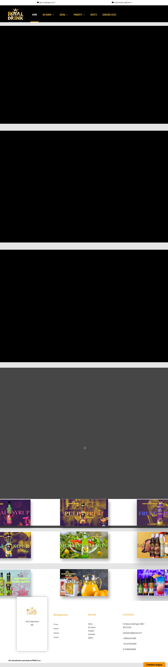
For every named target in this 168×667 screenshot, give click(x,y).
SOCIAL (62, 14)
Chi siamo (47, 14)
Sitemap (56, 633)
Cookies (56, 628)
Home (34, 14)
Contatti (56, 637)
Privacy (56, 624)
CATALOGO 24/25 (109, 14)
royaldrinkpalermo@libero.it (123, 2)
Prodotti (78, 14)
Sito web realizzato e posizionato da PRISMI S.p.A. (24, 660)
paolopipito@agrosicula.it (132, 633)
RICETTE (93, 14)
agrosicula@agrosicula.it (47, 2)
